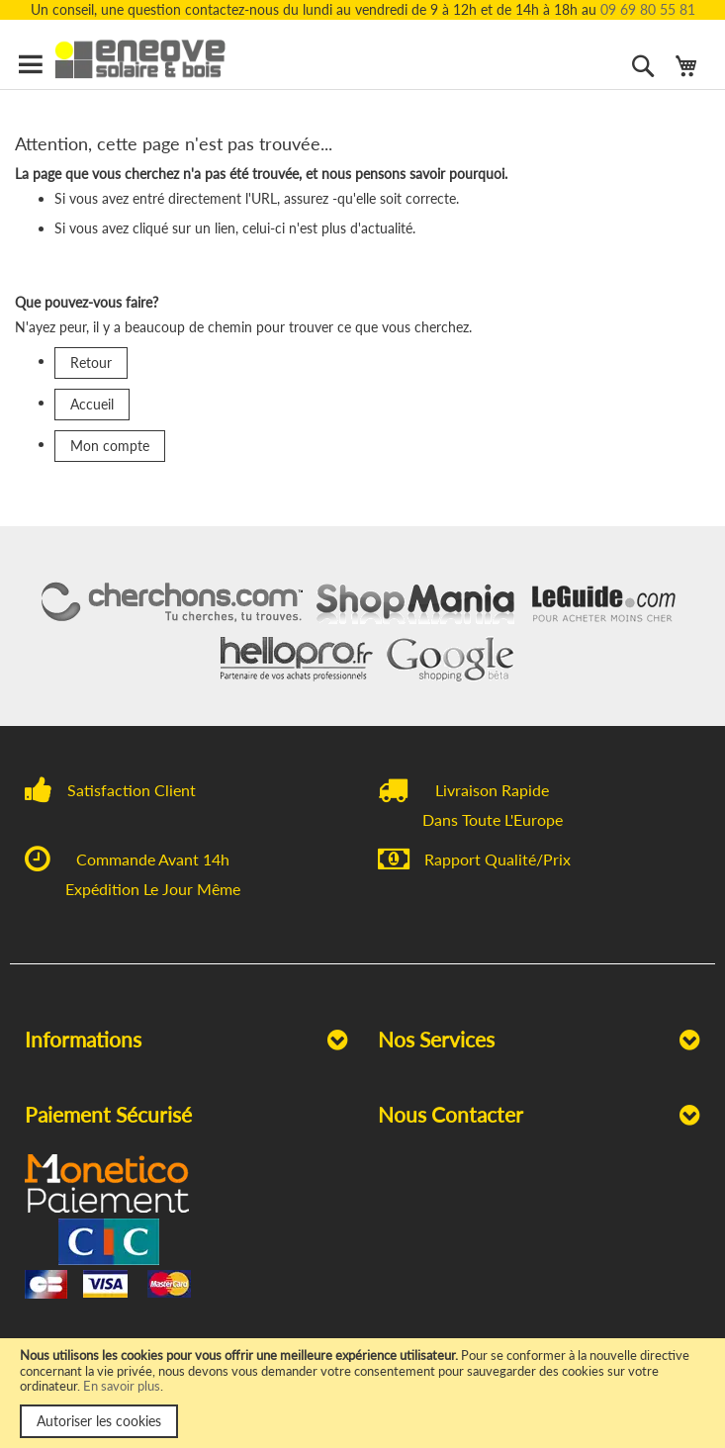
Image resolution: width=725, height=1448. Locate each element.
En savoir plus (121, 1386)
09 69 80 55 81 (647, 9)
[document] (362, 1393)
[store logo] (151, 59)
